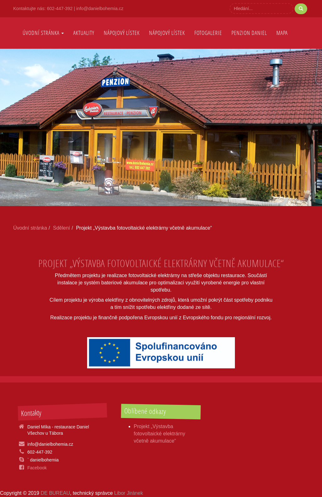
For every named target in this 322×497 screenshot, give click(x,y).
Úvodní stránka (43, 32)
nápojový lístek (122, 32)
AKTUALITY (83, 32)
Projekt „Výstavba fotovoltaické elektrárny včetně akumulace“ (159, 434)
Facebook (37, 467)
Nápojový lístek (167, 32)
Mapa (282, 32)
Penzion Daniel (249, 32)
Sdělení (61, 228)
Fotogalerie (208, 32)
